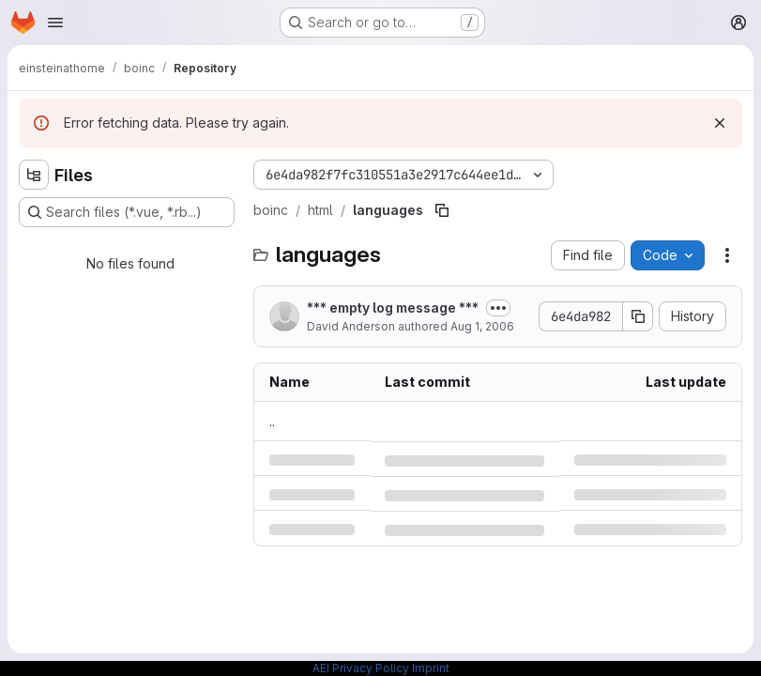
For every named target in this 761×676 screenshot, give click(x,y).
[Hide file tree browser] (34, 175)
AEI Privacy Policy (360, 668)
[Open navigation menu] (55, 23)
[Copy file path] (442, 210)
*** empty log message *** (393, 307)
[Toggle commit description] (498, 308)
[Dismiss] (719, 123)
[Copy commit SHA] (638, 316)
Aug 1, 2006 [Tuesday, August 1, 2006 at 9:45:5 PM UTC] (482, 326)
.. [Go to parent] (272, 421)
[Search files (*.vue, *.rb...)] (127, 212)
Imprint (430, 668)
